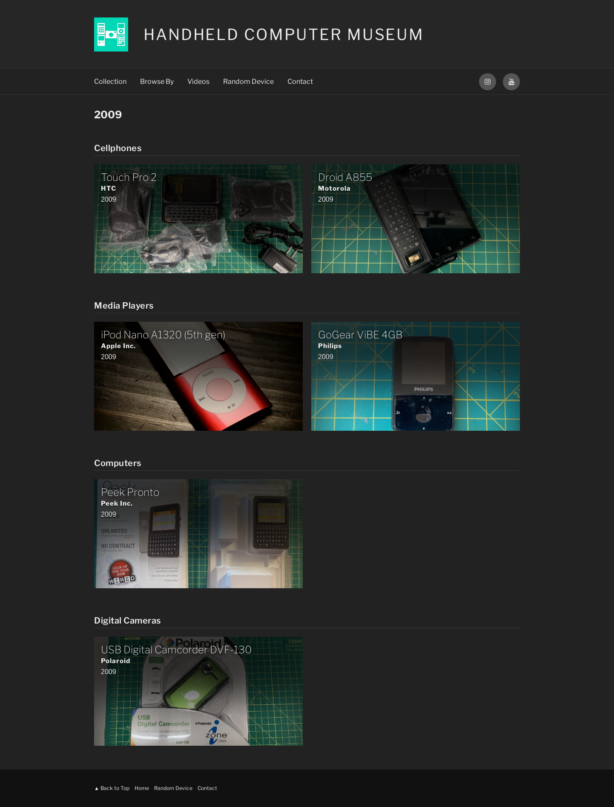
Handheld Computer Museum (283, 34)
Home (142, 788)
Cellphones (117, 148)
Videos (198, 81)
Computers (117, 463)
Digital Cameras (127, 620)
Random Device (248, 81)
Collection (110, 81)
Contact (300, 81)
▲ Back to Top (111, 788)
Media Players (124, 305)
